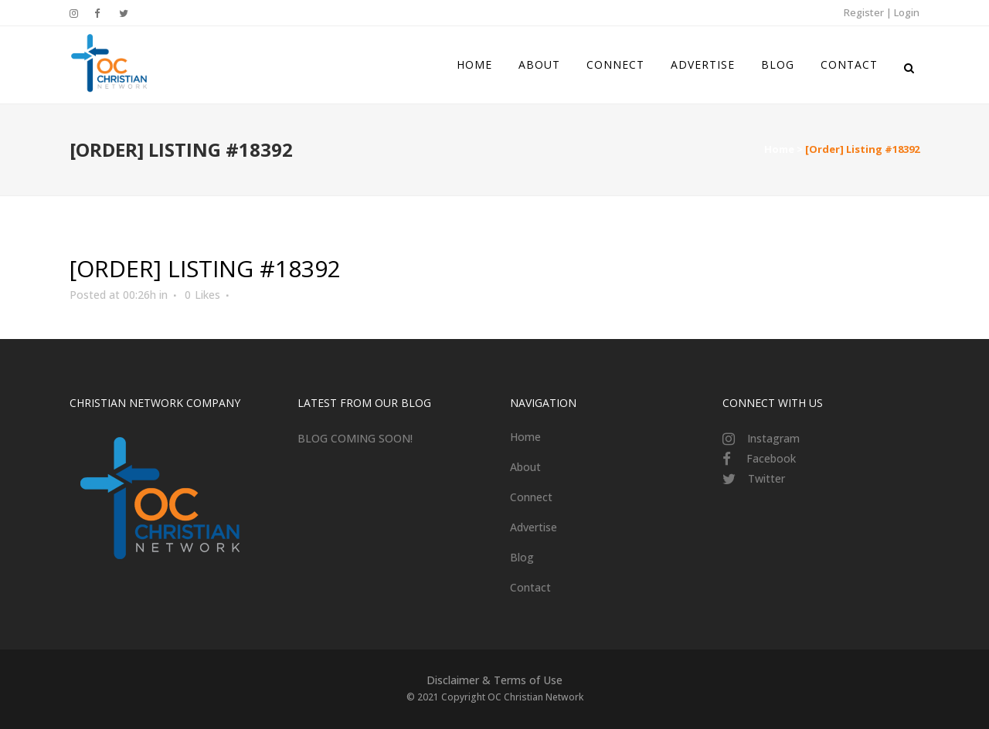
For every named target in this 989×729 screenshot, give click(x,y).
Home (779, 149)
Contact (530, 587)
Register (864, 12)
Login (906, 12)
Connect (531, 497)
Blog (522, 557)
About (525, 466)
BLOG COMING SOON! (355, 438)
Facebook (771, 458)
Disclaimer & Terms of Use (494, 680)
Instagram (773, 438)
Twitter (766, 478)
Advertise (533, 527)
